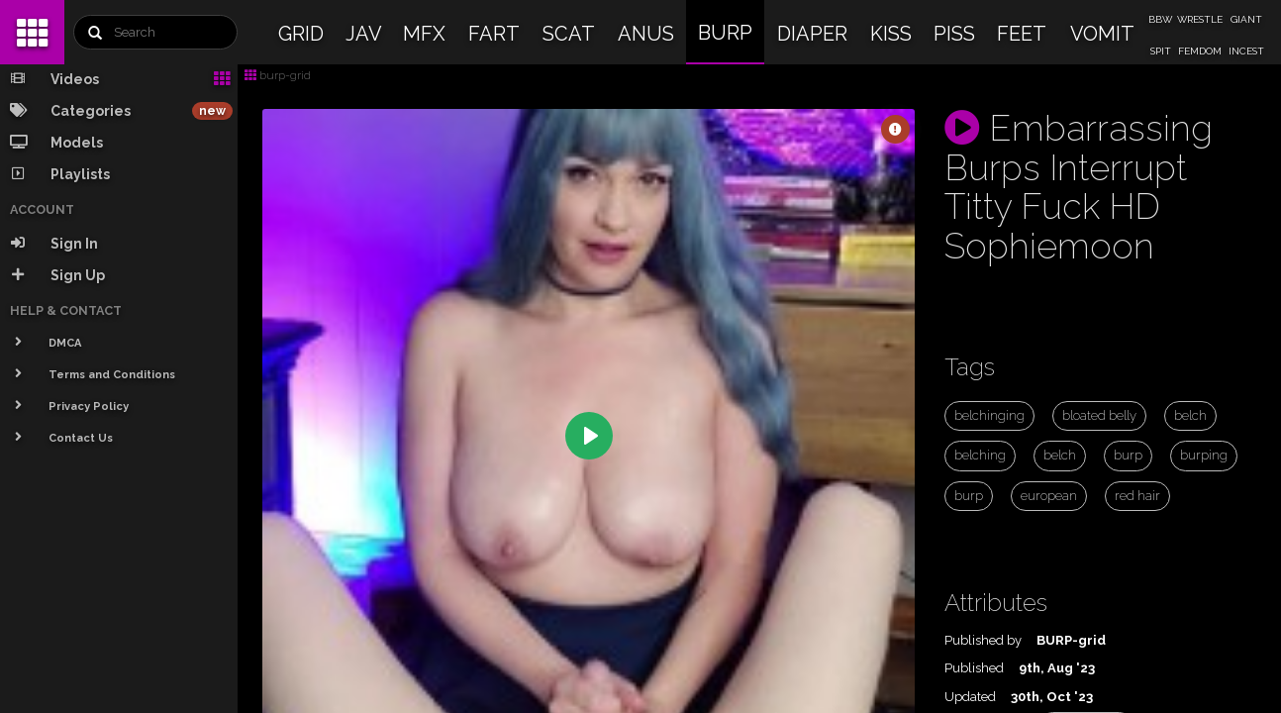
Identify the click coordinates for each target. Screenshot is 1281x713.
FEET (1021, 34)
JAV (363, 34)
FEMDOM (1200, 51)
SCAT (568, 34)
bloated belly (1099, 415)
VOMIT (1102, 34)
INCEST (1246, 51)
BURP (725, 33)
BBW (1160, 19)
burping (1204, 455)
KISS (891, 34)
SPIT (1160, 51)
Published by (983, 640)
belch (1190, 415)
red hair (1137, 495)
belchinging (989, 415)
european (1049, 495)
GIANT (1246, 19)
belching (980, 455)
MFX (424, 34)
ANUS (646, 34)
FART (494, 34)
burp (1128, 455)
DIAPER (812, 34)
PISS (954, 34)
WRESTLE (1200, 19)
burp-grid (278, 75)
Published (974, 668)
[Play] (589, 435)
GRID (301, 34)
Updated (970, 696)
